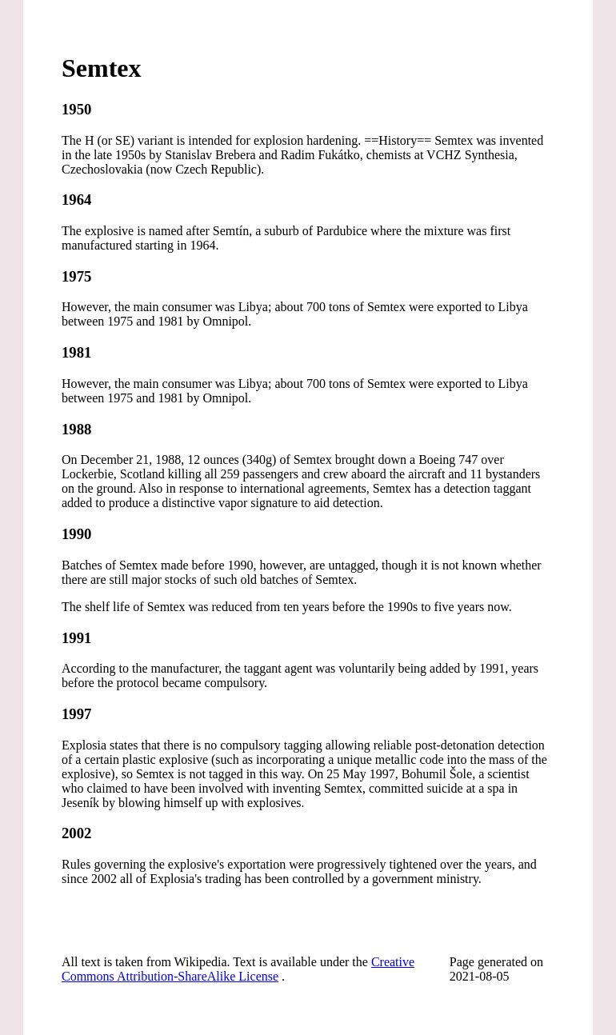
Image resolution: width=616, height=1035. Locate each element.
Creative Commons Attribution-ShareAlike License (238, 969)
